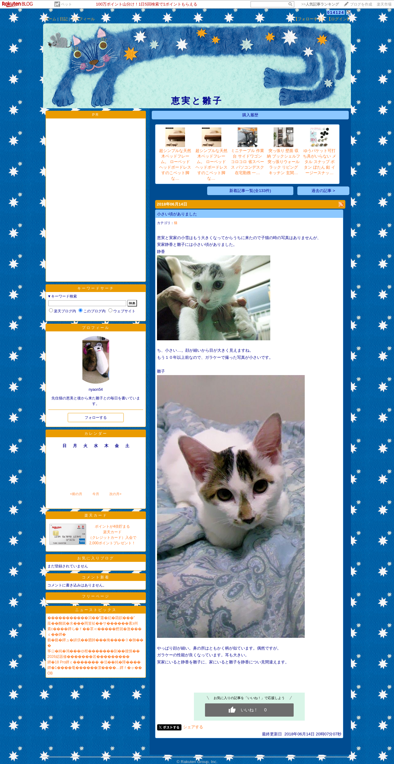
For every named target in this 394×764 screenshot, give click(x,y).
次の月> (115, 494)
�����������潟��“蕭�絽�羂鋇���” (91, 618)
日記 (64, 19)
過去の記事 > (323, 190)
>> (320, 4)
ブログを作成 (361, 4)
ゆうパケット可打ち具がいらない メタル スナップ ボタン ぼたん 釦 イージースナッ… (319, 161)
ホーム (50, 19)
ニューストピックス (96, 610)
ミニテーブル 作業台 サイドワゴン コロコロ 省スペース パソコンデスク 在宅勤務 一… (247, 161)
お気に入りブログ (95, 558)
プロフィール (83, 19)
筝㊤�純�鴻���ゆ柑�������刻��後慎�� (93, 651)
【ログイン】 (339, 19)
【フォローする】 (310, 19)
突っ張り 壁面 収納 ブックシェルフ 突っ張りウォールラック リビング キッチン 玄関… (283, 161)
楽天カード (95, 515)
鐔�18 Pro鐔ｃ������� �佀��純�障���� (94, 662)
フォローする (96, 417)
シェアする (193, 727)
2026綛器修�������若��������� (88, 656)
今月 (95, 494)
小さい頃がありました (177, 214)
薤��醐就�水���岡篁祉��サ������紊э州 (92, 623)
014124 (335, 12)
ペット (66, 4)
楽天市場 (384, 4)
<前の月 (76, 494)
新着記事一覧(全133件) (250, 190)
